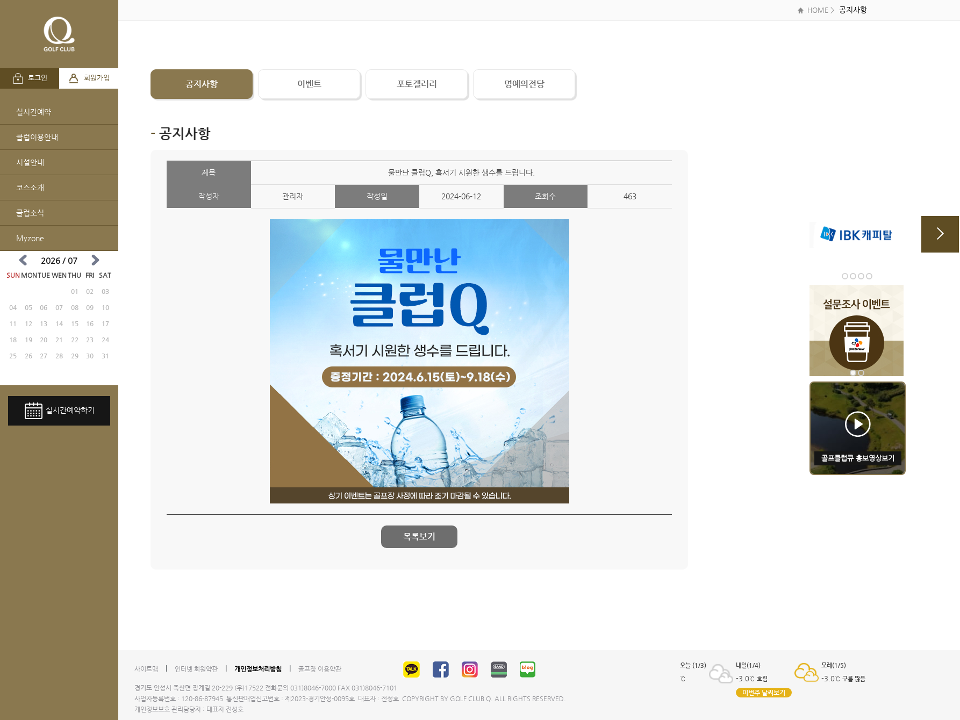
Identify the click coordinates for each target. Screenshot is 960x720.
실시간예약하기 (59, 410)
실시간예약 (33, 111)
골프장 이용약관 (319, 669)
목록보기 (419, 536)
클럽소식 (30, 212)
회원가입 (89, 78)
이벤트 (309, 84)
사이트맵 (146, 669)
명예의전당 (524, 84)
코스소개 (30, 187)
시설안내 (30, 162)
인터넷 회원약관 (196, 669)
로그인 (29, 78)
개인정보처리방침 (258, 669)
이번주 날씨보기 (763, 692)
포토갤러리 (417, 84)
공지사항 (201, 84)
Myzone (30, 238)
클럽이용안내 (37, 137)
